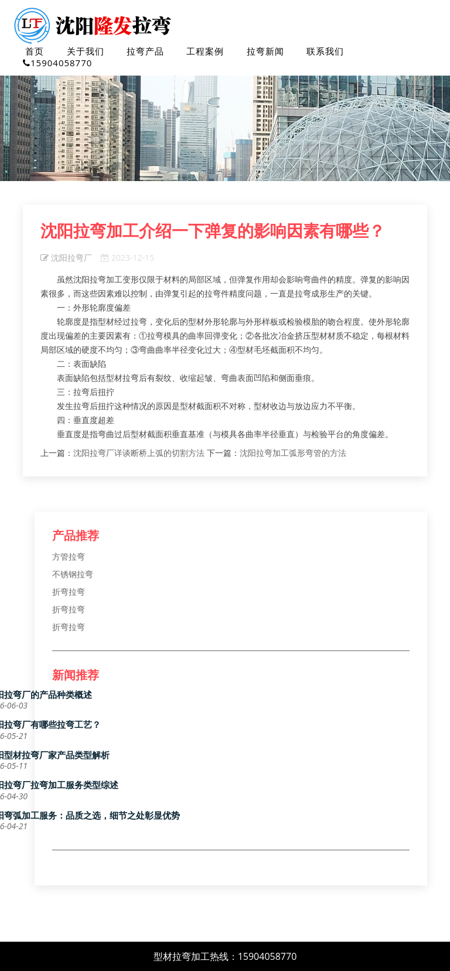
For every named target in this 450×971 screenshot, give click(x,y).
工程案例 (205, 51)
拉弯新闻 (265, 51)
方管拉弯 (68, 556)
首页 (34, 51)
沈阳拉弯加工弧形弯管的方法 (293, 452)
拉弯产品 (145, 51)
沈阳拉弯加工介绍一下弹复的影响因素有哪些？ (212, 231)
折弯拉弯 (68, 591)
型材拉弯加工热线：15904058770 (225, 956)
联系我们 (325, 51)
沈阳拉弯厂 (66, 257)
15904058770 (57, 63)
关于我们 (85, 51)
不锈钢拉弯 (72, 574)
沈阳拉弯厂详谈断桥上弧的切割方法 (138, 452)
